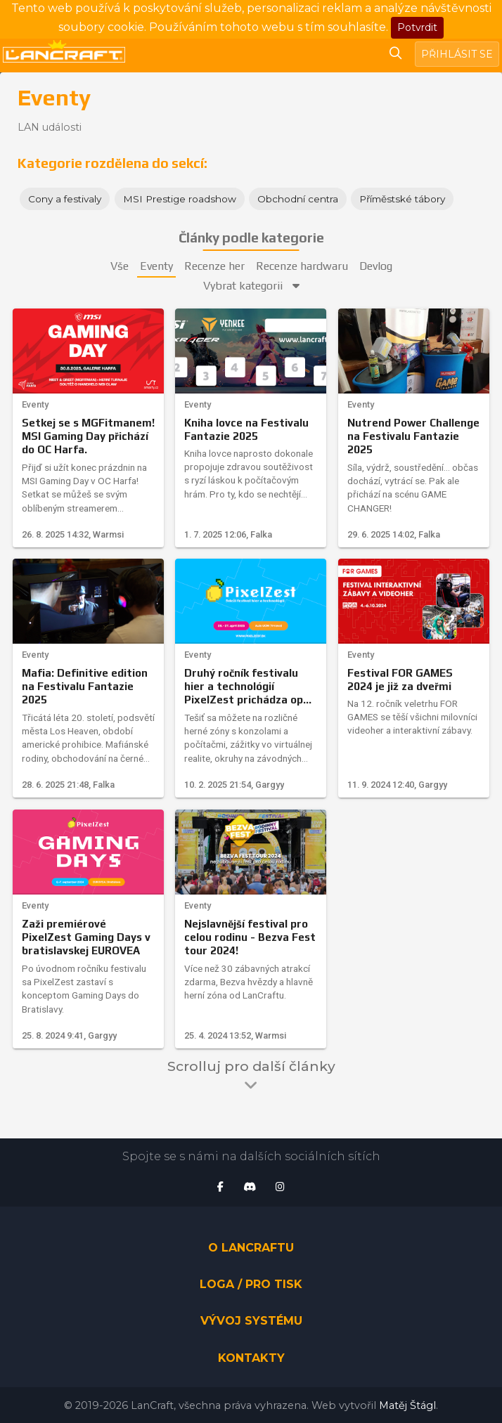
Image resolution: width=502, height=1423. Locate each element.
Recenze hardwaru (302, 266)
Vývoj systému (251, 1320)
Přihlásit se (457, 54)
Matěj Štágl (407, 1405)
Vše (119, 266)
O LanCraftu (251, 1247)
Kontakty (251, 1358)
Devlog (375, 266)
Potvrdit (417, 27)
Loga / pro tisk (251, 1284)
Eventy (156, 266)
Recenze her (214, 266)
